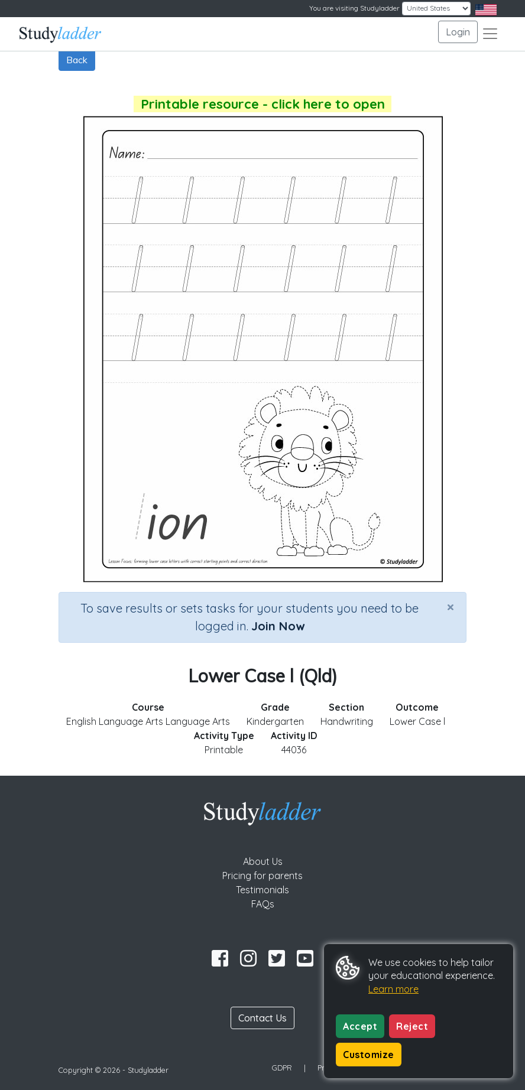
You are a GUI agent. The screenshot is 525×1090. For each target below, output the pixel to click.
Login (458, 32)
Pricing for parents (262, 875)
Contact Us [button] (262, 1018)
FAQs (262, 904)
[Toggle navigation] (490, 33)
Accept (360, 1026)
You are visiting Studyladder (354, 8)
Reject (412, 1026)
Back (77, 60)
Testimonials (262, 890)
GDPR (282, 1067)
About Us (263, 861)
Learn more (393, 989)
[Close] (450, 607)
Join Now (277, 626)
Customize (368, 1054)
